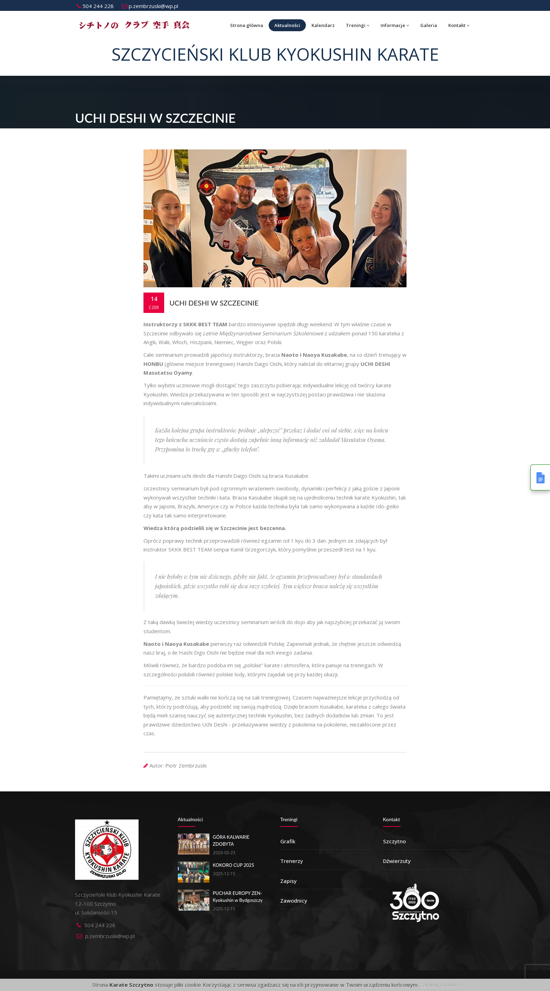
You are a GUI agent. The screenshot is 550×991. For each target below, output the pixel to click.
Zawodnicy (293, 900)
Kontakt (458, 25)
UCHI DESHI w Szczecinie (214, 303)
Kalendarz (323, 25)
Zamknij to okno (439, 984)
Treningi (357, 25)
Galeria (428, 25)
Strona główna (246, 25)
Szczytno (394, 841)
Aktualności (287, 25)
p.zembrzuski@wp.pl (150, 5)
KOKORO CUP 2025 (233, 865)
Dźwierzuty (397, 860)
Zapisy (288, 880)
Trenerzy (291, 860)
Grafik (287, 841)
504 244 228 (95, 5)
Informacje (395, 25)
